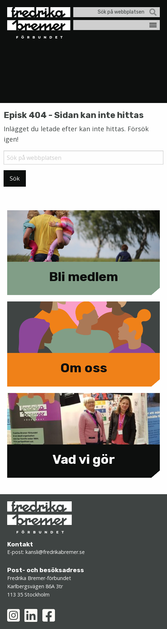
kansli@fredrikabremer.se (55, 552)
